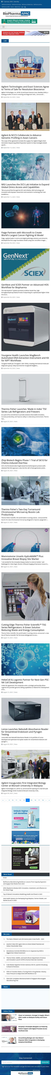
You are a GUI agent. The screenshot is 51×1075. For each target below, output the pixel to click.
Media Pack (17, 7)
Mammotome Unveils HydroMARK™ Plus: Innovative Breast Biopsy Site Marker (22, 557)
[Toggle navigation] (3, 27)
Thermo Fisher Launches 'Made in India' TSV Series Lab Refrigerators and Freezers (23, 410)
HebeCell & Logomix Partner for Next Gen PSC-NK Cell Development (25, 681)
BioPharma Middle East (27, 4)
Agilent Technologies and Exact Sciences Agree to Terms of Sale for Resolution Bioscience (25, 88)
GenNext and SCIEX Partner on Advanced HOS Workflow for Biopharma (25, 286)
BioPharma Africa (38, 4)
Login (22, 7)
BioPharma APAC (6, 7)
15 (31, 800)
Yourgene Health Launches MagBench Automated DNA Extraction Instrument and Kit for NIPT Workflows (25, 358)
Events (12, 7)
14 (27, 800)
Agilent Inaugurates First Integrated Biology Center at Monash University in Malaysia (23, 784)
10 (12, 800)
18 (43, 800)
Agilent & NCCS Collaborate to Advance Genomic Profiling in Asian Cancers (21, 136)
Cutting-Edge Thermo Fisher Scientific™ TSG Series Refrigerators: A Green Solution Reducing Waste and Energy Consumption (23, 627)
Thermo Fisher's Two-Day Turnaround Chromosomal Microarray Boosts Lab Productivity (20, 512)
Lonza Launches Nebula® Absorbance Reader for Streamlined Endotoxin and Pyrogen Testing (24, 732)
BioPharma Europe (16, 4)
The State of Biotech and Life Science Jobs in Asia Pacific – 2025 (25, 939)
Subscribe (45, 1062)
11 (16, 800)
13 (24, 800)
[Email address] (21, 1062)
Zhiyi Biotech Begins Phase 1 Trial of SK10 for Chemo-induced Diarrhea (24, 461)
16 (35, 800)
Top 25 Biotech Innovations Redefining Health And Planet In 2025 (22, 895)
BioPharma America (6, 4)
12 (20, 800)
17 (39, 800)
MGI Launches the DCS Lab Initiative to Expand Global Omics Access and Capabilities (25, 186)
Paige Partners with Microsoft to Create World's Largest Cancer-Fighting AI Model (22, 234)
